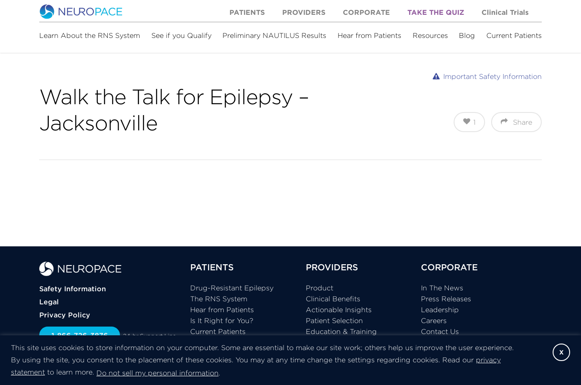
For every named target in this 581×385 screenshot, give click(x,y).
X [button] (561, 352)
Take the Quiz (435, 12)
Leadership (440, 309)
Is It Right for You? (221, 320)
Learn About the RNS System (89, 35)
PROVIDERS (332, 267)
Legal (49, 301)
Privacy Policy (64, 314)
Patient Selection (334, 320)
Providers (303, 12)
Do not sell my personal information (157, 372)
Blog (467, 35)
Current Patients (514, 35)
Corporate (366, 12)
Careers (434, 320)
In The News (442, 287)
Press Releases (446, 298)
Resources (430, 35)
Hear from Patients (369, 35)
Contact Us (440, 331)
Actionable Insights (339, 309)
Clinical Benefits (333, 298)
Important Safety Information (492, 76)
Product (319, 287)
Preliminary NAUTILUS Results (274, 35)
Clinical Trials (505, 12)
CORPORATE (449, 267)
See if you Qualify (181, 35)
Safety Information (72, 288)
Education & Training (341, 331)
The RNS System (218, 298)
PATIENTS (212, 267)
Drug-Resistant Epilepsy (231, 287)
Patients (247, 12)
